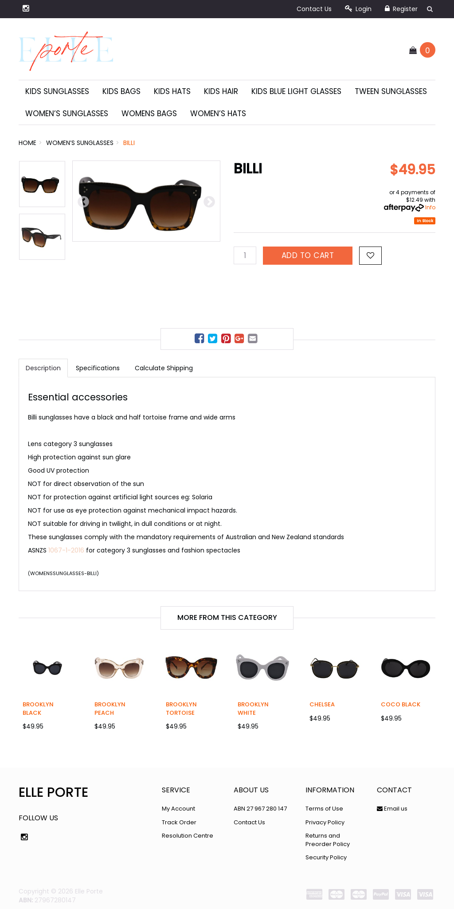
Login (358, 8)
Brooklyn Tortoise (181, 708)
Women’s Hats (218, 113)
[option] (146, 201)
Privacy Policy (324, 822)
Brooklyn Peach (109, 708)
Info (430, 207)
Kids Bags (121, 91)
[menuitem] (200, 340)
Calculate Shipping (164, 368)
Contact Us (314, 8)
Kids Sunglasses (57, 91)
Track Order (179, 822)
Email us (392, 808)
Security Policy (326, 857)
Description (43, 368)
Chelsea (322, 704)
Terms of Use (324, 808)
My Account (178, 808)
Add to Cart (308, 255)
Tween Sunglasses (391, 91)
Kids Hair (221, 91)
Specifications (98, 368)
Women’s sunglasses (66, 113)
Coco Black (400, 704)
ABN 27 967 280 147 (260, 808)
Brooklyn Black (38, 708)
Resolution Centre (187, 835)
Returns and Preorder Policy (327, 839)
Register (401, 8)
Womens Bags (149, 113)
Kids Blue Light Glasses (296, 91)
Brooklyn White (253, 708)
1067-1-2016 (66, 550)
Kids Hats (172, 91)
